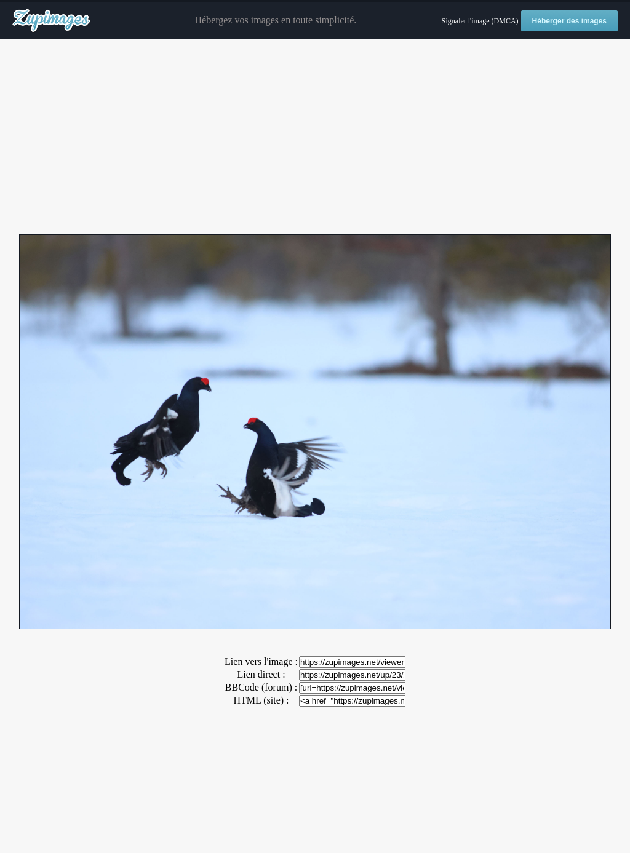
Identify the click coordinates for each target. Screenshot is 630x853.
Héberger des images (569, 21)
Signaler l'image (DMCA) (480, 21)
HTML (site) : (261, 700)
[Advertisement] (315, 137)
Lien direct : (261, 674)
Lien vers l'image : (261, 661)
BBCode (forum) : (261, 687)
